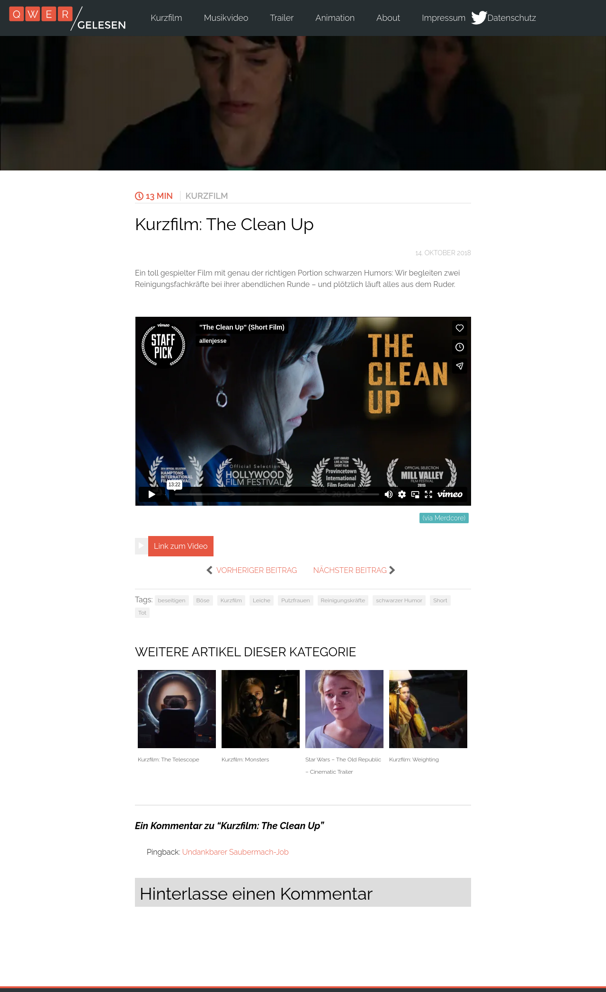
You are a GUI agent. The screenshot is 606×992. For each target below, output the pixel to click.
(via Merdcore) (444, 518)
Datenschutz (512, 18)
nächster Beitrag (349, 570)
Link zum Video (181, 546)
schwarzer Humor (399, 600)
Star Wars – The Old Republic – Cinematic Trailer (344, 722)
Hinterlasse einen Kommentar (256, 893)
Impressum (443, 18)
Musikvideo (226, 18)
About (388, 18)
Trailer (282, 18)
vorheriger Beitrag (256, 570)
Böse (203, 600)
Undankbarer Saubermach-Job (235, 852)
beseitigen (172, 600)
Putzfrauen (295, 600)
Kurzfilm (166, 18)
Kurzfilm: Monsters (261, 716)
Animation (335, 18)
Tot (142, 612)
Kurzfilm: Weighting (428, 716)
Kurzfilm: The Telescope (177, 716)
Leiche (261, 600)
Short (440, 600)
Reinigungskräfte (343, 600)
